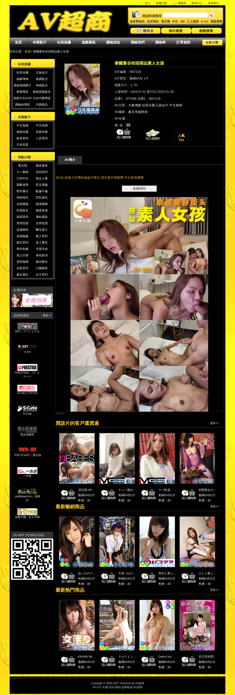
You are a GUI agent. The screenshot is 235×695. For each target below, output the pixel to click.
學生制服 (22, 249)
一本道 (27, 474)
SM (182, 21)
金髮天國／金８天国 (27, 516)
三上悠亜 (193, 21)
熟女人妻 (42, 178)
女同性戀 (42, 223)
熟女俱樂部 (27, 433)
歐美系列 (22, 138)
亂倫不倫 (42, 191)
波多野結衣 (137, 21)
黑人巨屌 (22, 255)
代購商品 (42, 104)
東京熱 (165, 21)
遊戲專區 (88, 42)
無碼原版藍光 (42, 91)
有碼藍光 (42, 85)
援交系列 (22, 242)
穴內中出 (22, 178)
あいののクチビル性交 (93, 573)
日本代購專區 (42, 98)
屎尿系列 (22, 217)
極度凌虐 (42, 210)
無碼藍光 (42, 79)
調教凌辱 (22, 184)
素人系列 (42, 236)
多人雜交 (42, 242)
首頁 (18, 42)
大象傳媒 (134, 105)
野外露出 (22, 191)
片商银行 (215, 3)
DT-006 (131, 98)
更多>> (47, 315)
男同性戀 (22, 223)
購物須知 (113, 42)
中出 (175, 21)
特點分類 (24, 157)
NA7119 (135, 72)
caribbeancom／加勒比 (27, 497)
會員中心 (196, 3)
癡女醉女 (42, 261)
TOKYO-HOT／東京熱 (27, 454)
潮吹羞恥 (42, 217)
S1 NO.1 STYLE (27, 392)
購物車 (182, 3)
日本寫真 (22, 144)
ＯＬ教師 (22, 172)
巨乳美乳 (42, 197)
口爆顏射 (42, 268)
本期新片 (39, 42)
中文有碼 (42, 125)
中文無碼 (22, 125)
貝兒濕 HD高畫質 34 (91, 490)
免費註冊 (161, 3)
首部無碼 (22, 261)
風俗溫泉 (42, 165)
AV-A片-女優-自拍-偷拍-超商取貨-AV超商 (117, 687)
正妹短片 (42, 72)
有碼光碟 (42, 132)
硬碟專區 (22, 91)
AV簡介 (69, 159)
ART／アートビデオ (27, 330)
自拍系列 (42, 172)
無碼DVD (136, 78)
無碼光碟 (22, 132)
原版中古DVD (22, 98)
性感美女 (22, 210)
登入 (147, 3)
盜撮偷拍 (22, 229)
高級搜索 (216, 21)
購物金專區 (22, 104)
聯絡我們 (138, 42)
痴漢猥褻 (42, 204)
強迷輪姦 (22, 236)
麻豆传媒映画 (138, 112)
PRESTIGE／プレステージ (27, 373)
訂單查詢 (183, 42)
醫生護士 (42, 229)
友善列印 (139, 188)
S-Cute (27, 412)
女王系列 (42, 274)
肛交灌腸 (42, 184)
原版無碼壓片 (22, 85)
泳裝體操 (22, 204)
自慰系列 (22, 268)
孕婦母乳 (22, 197)
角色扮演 (42, 255)
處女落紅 (22, 274)
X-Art (204, 21)
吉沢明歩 (153, 21)
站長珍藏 (22, 72)
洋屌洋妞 (42, 249)
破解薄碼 (22, 79)
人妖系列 (42, 138)
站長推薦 (64, 42)
